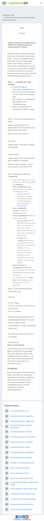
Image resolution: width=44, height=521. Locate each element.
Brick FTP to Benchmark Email (21, 478)
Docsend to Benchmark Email (21, 509)
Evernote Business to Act (19, 411)
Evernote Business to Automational (23, 437)
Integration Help (8, 15)
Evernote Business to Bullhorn (21, 458)
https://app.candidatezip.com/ (23, 89)
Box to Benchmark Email (19, 473)
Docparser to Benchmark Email (21, 504)
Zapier (22, 28)
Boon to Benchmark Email (19, 468)
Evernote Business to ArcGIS (21, 432)
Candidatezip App (20, 104)
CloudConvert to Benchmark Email (23, 499)
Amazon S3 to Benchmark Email (22, 463)
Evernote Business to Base (20, 447)
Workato (22, 33)
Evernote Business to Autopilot (21, 442)
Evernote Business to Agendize (21, 416)
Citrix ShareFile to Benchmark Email (23, 489)
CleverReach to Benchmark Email (22, 494)
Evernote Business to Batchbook (22, 452)
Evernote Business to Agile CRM (22, 421)
